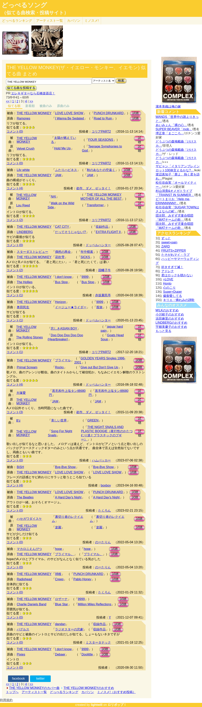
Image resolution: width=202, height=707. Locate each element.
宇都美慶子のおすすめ (171, 326)
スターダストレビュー (32, 251)
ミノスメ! (91, 21)
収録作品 (102, 226)
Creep (59, 579)
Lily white (23, 170)
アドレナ (167, 271)
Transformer (95, 205)
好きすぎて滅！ (172, 267)
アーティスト (49, 21)
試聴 (135, 113)
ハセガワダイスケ (29, 518)
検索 (121, 80)
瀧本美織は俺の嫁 (168, 106)
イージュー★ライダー (70, 307)
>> (31, 101)
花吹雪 (59, 257)
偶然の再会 (63, 251)
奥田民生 (23, 307)
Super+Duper (172, 291)
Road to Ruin (103, 118)
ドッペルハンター (98, 245)
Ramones (23, 118)
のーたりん (103, 542)
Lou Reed (23, 205)
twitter (40, 678)
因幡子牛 (104, 270)
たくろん (104, 510)
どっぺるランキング (64, 692)
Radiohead (24, 579)
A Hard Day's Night (68, 497)
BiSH (20, 467)
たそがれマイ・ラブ (175, 254)
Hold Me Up (62, 148)
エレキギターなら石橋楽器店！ (33, 93)
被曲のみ (45, 106)
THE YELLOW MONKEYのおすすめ (88, 688)
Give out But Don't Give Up (99, 367)
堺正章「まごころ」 (170, 133)
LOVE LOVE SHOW (69, 113)
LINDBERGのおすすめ (171, 322)
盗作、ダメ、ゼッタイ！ (93, 188)
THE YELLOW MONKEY (34, 113)
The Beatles (25, 497)
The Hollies (24, 282)
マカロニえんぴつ (29, 549)
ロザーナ (61, 599)
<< (8, 101)
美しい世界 (59, 420)
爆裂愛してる (172, 295)
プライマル (63, 360)
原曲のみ (63, 106)
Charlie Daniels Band (31, 604)
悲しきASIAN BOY (64, 328)
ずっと (166, 238)
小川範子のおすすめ (170, 314)
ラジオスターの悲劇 (69, 629)
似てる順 (14, 106)
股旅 (99, 307)
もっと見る (163, 331)
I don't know (63, 276)
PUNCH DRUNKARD (109, 113)
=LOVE (168, 279)
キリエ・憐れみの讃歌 (179, 300)
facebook (18, 678)
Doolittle (87, 654)
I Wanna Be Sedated (69, 118)
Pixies (21, 654)
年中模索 (87, 251)
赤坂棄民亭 (103, 295)
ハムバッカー (101, 460)
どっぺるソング (24, 5)
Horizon (60, 302)
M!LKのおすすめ (167, 310)
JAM (58, 175)
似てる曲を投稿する (21, 88)
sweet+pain (169, 242)
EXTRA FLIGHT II (108, 232)
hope (58, 549)
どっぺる (17, 21)
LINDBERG (25, 232)
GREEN (92, 420)
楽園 (58, 527)
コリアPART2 (101, 131)
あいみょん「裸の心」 (171, 125)
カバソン (73, 21)
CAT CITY (62, 226)
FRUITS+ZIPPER (173, 250)
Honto (167, 283)
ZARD (165, 246)
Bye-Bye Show (65, 467)
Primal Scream (27, 367)
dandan (60, 624)
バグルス (23, 629)
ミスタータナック (98, 642)
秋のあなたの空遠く (101, 170)
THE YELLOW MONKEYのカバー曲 (34, 688)
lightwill (97, 704)
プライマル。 (64, 554)
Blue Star (61, 604)
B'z (18, 420)
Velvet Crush (26, 148)
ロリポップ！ (117, 704)
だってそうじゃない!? (70, 232)
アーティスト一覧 (34, 692)
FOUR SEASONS (100, 139)
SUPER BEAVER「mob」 (174, 129)
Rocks (59, 367)
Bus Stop (61, 282)
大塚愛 (21, 392)
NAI (53, 196)
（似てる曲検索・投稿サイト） (35, 12)
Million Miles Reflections (94, 604)
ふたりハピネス (66, 170)
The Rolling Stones (29, 337)
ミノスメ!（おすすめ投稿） (116, 692)
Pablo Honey (82, 579)
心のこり (169, 287)
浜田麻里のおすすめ (170, 318)
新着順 (30, 106)
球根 (58, 574)
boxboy (106, 485)
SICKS (85, 257)
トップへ (12, 692)
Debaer (60, 654)
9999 (85, 276)
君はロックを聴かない (177, 275)
